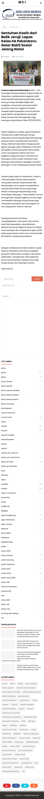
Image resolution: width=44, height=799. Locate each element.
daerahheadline (7, 439)
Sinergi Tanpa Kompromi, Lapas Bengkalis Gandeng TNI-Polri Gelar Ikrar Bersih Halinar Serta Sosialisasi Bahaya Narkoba (29, 633)
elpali (3, 479)
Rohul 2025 (5, 600)
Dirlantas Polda (7, 462)
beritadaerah (6, 408)
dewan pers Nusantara (10, 457)
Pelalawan (5, 537)
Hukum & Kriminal (8, 493)
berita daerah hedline (10, 395)
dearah (4, 448)
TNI (2, 618)
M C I (22, 795)
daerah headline (8, 435)
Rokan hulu (5, 609)
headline (4, 484)
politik (3, 546)
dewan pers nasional (9, 453)
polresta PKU (6, 591)
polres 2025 (5, 551)
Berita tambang (7, 404)
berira (3, 368)
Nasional (4, 529)
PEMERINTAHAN (7, 542)
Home (4, 27)
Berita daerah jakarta (9, 399)
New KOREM (6, 533)
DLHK (3, 471)
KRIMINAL (4, 511)
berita (3, 372)
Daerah (4, 430)
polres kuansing (7, 560)
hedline (4, 488)
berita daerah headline (10, 390)
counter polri (6, 417)
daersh (4, 444)
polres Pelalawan (8, 564)
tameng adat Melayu (10, 613)
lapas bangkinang (8, 515)
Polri (2, 595)
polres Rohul (6, 573)
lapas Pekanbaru (8, 520)
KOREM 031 (5, 506)
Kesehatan (5, 497)
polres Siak (5, 582)
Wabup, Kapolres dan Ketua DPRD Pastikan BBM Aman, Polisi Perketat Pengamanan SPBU (29, 667)
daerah (4, 426)
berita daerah (6, 381)
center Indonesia (8, 413)
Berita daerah (6, 386)
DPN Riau (4, 475)
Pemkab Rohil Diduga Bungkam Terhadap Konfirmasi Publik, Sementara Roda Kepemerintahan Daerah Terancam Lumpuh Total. (21, 656)
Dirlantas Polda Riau (9, 466)
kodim (3, 502)
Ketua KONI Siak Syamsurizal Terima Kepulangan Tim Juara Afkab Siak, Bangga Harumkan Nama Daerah (28, 644)
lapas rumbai (6, 524)
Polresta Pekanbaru (9, 586)
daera (3, 422)
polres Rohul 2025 (8, 578)
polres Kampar (7, 555)
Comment (19, 56)
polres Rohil (5, 569)
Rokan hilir (5, 604)
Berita (3, 377)
